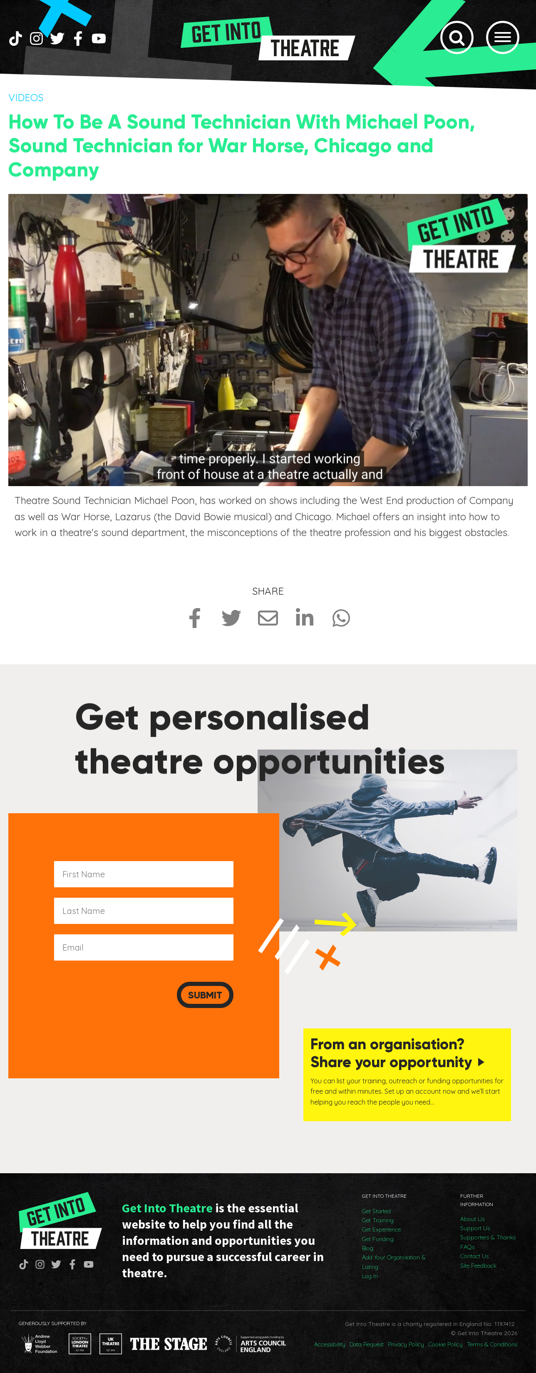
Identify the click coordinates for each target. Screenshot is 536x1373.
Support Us (475, 1228)
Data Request (367, 1344)
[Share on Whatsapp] (341, 618)
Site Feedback (478, 1265)
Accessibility (329, 1344)
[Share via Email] (268, 618)
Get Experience (381, 1229)
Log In (370, 1276)
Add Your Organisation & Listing (394, 1262)
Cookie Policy (445, 1344)
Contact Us (474, 1256)
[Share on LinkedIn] (305, 618)
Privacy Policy (406, 1344)
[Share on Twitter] (231, 618)
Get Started (376, 1211)
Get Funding (378, 1239)
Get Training (378, 1220)
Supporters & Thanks (488, 1237)
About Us (472, 1219)
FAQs (467, 1247)
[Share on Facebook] (195, 618)
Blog (367, 1248)
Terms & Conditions (492, 1344)
